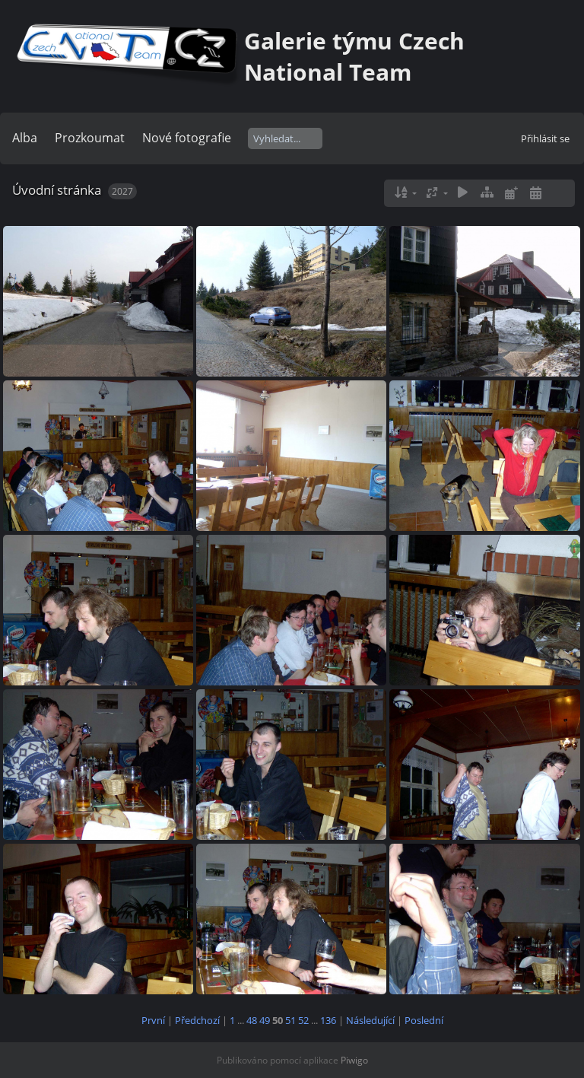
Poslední (424, 1020)
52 (303, 1020)
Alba (24, 137)
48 (251, 1020)
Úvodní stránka (56, 190)
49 (264, 1020)
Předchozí (197, 1020)
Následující (370, 1020)
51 (290, 1020)
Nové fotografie (186, 137)
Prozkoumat (90, 137)
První (153, 1020)
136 (328, 1020)
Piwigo (354, 1060)
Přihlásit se (545, 138)
